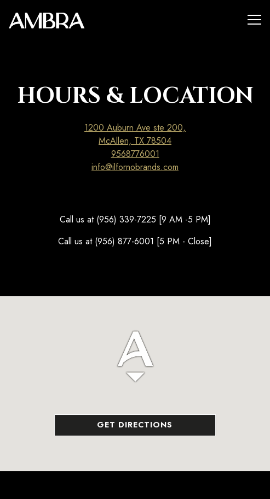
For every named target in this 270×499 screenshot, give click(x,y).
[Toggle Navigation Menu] (254, 19)
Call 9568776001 (135, 485)
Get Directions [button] (135, 425)
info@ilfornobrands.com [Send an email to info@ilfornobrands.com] (135, 167)
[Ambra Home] (46, 19)
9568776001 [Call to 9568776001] (135, 154)
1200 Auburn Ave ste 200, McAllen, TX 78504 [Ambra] (135, 134)
